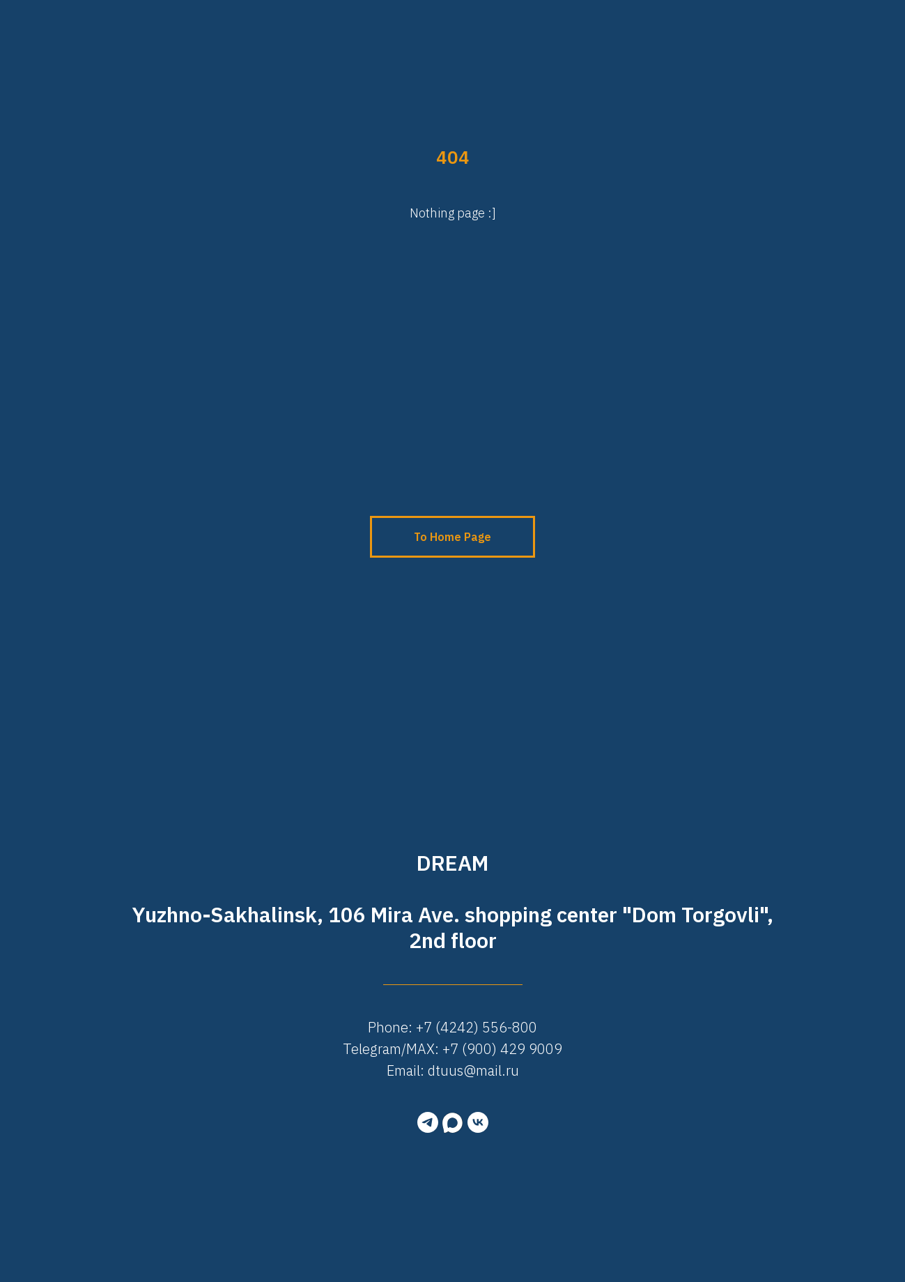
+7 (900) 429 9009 (502, 1048)
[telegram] (427, 1122)
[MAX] (452, 1122)
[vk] (477, 1122)
